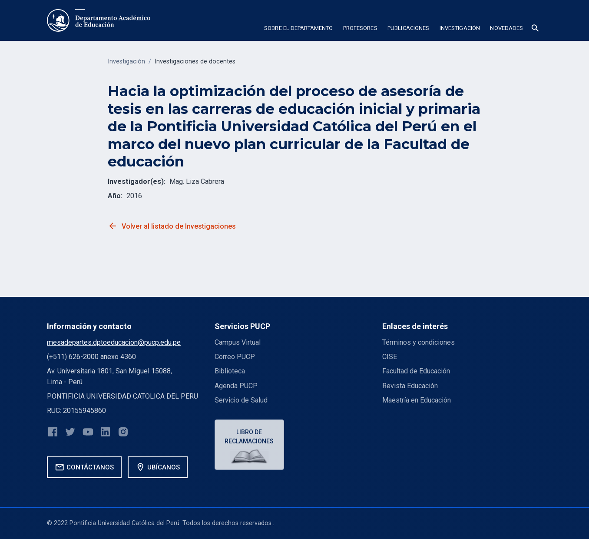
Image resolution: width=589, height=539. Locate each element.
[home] (98, 20)
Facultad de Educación (416, 371)
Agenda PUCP (236, 386)
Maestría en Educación (416, 400)
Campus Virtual (238, 342)
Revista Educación (410, 386)
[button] (298, 29)
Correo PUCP (235, 357)
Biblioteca (230, 371)
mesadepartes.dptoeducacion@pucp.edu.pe (114, 342)
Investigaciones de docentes (195, 61)
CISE (389, 357)
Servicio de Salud (241, 400)
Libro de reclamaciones (249, 437)
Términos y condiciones (418, 342)
